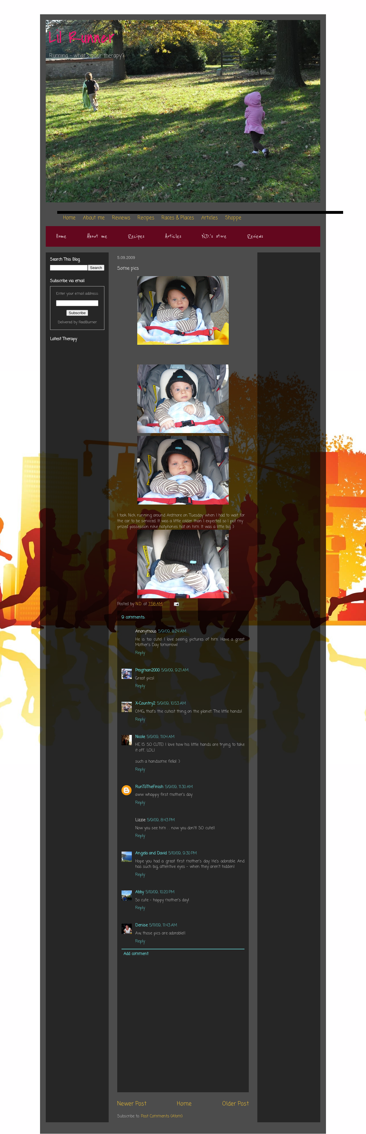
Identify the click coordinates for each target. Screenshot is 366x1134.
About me (97, 236)
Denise (141, 925)
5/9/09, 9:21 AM (174, 670)
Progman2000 (147, 670)
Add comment (136, 954)
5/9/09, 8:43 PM (161, 820)
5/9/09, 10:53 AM (171, 704)
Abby (139, 892)
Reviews (255, 236)
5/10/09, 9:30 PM (182, 853)
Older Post (235, 1104)
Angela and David (151, 853)
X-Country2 (145, 704)
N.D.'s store (214, 236)
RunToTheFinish (149, 787)
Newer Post (131, 1104)
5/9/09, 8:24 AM (172, 632)
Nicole (140, 737)
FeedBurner (88, 322)
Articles (173, 236)
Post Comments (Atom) (162, 1116)
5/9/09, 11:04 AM (160, 737)
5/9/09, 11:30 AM (179, 787)
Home (61, 236)
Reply (140, 653)
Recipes (136, 236)
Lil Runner (82, 37)
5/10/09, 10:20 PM (160, 892)
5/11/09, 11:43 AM (163, 925)
